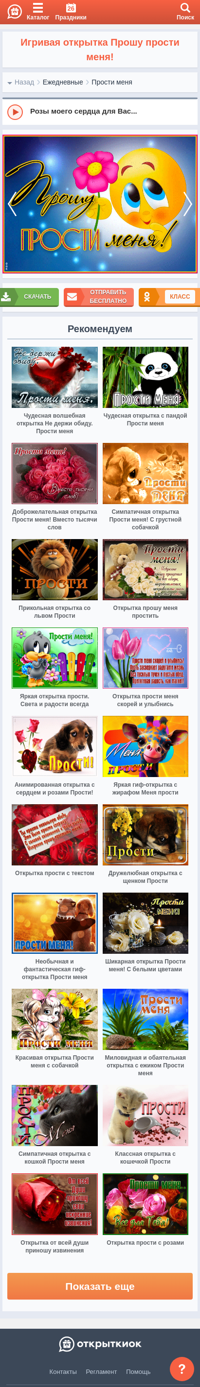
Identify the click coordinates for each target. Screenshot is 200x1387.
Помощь (138, 1371)
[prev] (12, 204)
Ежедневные (63, 82)
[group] (100, 112)
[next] (188, 204)
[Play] (15, 112)
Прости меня (111, 82)
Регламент (101, 1371)
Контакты (63, 1371)
